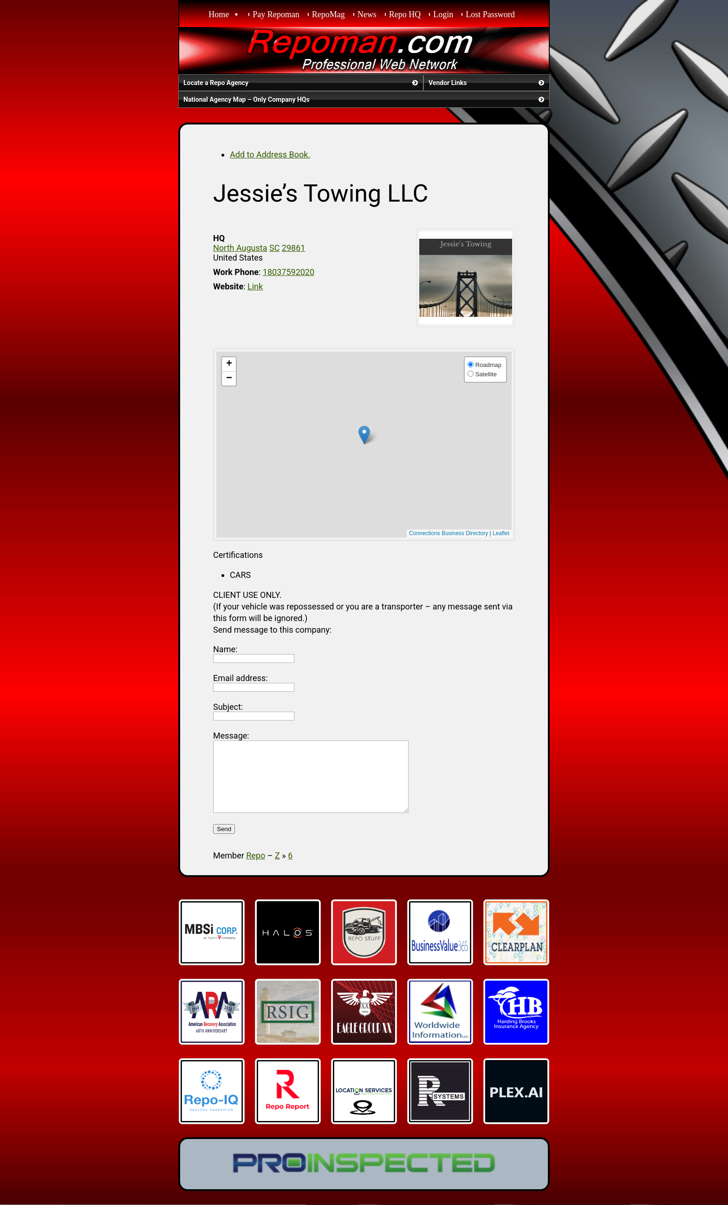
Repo (255, 869)
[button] (364, 435)
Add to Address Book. (270, 154)
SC (274, 248)
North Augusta (240, 248)
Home (218, 14)
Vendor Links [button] (487, 82)
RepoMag (328, 14)
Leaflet (501, 533)
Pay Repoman (276, 14)
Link (255, 286)
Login (443, 14)
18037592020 (288, 272)
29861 (294, 248)
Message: (231, 735)
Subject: (228, 707)
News (367, 14)
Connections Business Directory (448, 533)
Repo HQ (405, 14)
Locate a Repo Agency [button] (301, 82)
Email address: (240, 678)
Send (224, 842)
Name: (225, 649)
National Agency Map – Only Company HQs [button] (364, 99)
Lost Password (490, 14)
